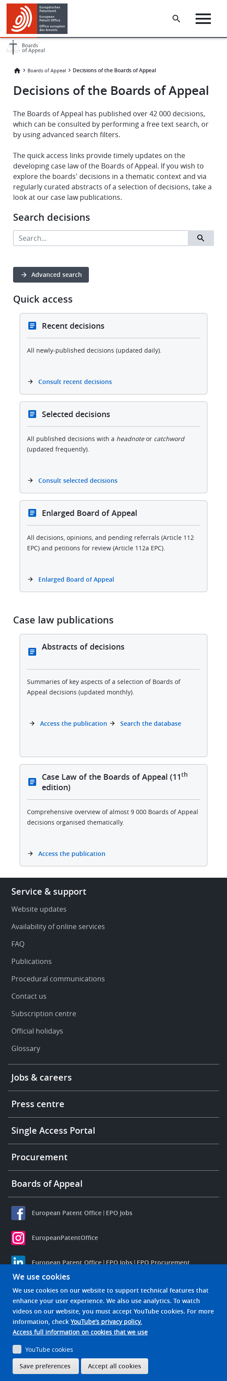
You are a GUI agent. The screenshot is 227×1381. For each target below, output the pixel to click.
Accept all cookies (114, 1366)
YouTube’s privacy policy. (106, 1321)
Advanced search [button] (56, 274)
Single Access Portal (53, 1130)
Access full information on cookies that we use (80, 1332)
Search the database (150, 723)
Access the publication (73, 723)
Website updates (39, 909)
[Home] (40, 18)
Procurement (39, 1157)
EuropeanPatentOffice (65, 1237)
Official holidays (37, 1031)
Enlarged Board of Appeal (76, 579)
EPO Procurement (163, 1262)
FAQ (17, 944)
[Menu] (203, 18)
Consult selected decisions (78, 480)
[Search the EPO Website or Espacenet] (176, 19)
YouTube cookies (49, 1349)
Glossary (25, 1048)
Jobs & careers (41, 1077)
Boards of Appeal (46, 70)
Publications (31, 961)
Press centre (37, 1104)
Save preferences (45, 1366)
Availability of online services (58, 926)
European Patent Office (67, 1213)
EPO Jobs (119, 1213)
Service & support (48, 891)
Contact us (29, 996)
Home (17, 70)
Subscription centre (43, 1013)
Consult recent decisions (75, 381)
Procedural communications (58, 979)
